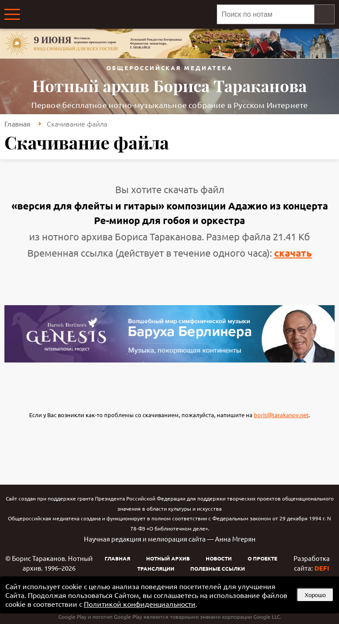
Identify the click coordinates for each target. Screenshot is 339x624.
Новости (219, 558)
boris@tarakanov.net (281, 414)
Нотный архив (168, 558)
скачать (293, 253)
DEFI (321, 568)
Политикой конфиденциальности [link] (140, 603)
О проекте (262, 558)
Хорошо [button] (315, 595)
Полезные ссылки (217, 568)
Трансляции (155, 568)
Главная (17, 123)
